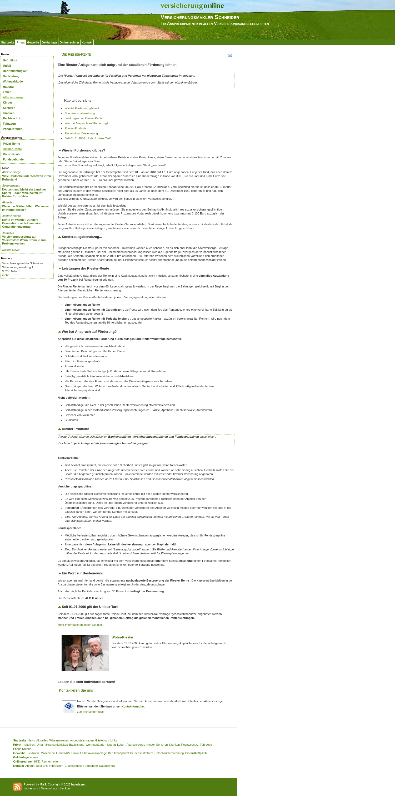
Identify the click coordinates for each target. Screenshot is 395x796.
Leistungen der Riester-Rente (84, 118)
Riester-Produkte (76, 128)
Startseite (7, 42)
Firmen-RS (63, 753)
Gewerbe (33, 42)
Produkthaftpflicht (196, 753)
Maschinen (48, 753)
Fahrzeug (9, 123)
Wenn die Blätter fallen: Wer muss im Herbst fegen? (25, 208)
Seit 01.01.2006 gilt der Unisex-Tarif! (88, 138)
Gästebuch (102, 740)
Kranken (8, 113)
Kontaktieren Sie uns (76, 690)
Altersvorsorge (13, 97)
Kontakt (87, 42)
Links (113, 740)
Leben (7, 92)
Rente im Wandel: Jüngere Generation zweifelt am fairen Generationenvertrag (22, 223)
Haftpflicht (10, 60)
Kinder (7, 102)
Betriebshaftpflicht (141, 753)
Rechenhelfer (50, 761)
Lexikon (65, 788)
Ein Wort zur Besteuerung (81, 133)
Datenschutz (107, 765)
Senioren (9, 107)
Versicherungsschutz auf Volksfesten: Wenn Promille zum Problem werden (24, 240)
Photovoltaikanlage (94, 753)
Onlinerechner (69, 42)
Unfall (7, 65)
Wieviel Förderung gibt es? (82, 108)
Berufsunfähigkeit (15, 70)
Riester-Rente (12, 148)
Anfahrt (29, 765)
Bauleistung (11, 76)
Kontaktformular (133, 706)
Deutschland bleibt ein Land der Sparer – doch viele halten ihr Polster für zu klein (24, 193)
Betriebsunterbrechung (169, 753)
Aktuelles (8, 202)
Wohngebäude (13, 81)
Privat (21, 42)
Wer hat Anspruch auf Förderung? (86, 123)
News (31, 740)
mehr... (6, 275)
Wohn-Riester (122, 637)
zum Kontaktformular (90, 711)
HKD (37, 761)
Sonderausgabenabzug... (81, 113)
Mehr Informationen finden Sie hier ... (81, 624)
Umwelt (76, 753)
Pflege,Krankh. (13, 128)
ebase (34, 757)
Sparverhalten (11, 185)
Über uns (42, 765)
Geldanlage (49, 42)
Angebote (91, 765)
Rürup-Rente (12, 154)
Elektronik (33, 753)
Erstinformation (74, 765)
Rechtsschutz (12, 118)
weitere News (10, 249)
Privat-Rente (11, 143)
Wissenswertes (59, 740)
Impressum (56, 765)
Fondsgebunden (14, 159)
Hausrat (8, 86)
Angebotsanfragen (82, 740)
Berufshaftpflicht (118, 753)
